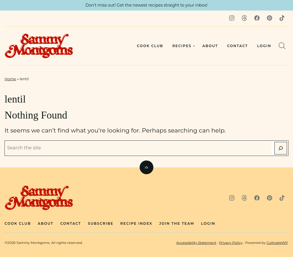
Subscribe (100, 223)
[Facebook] (257, 18)
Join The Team (176, 223)
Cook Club (150, 46)
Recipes (181, 46)
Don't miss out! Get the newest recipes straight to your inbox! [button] (147, 5)
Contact (237, 46)
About (210, 46)
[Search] (282, 45)
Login (264, 46)
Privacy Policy (231, 242)
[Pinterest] (269, 18)
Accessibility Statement (196, 242)
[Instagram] (231, 18)
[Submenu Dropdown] (194, 46)
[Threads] (244, 18)
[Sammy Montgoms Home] (39, 46)
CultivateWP (277, 242)
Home (10, 79)
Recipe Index (136, 223)
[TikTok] (282, 18)
